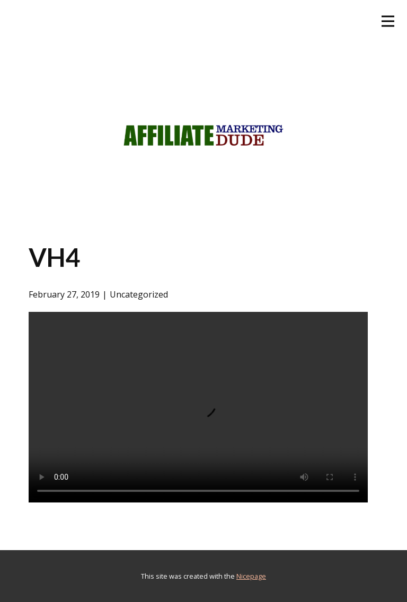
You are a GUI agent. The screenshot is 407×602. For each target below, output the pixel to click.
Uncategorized (139, 294)
